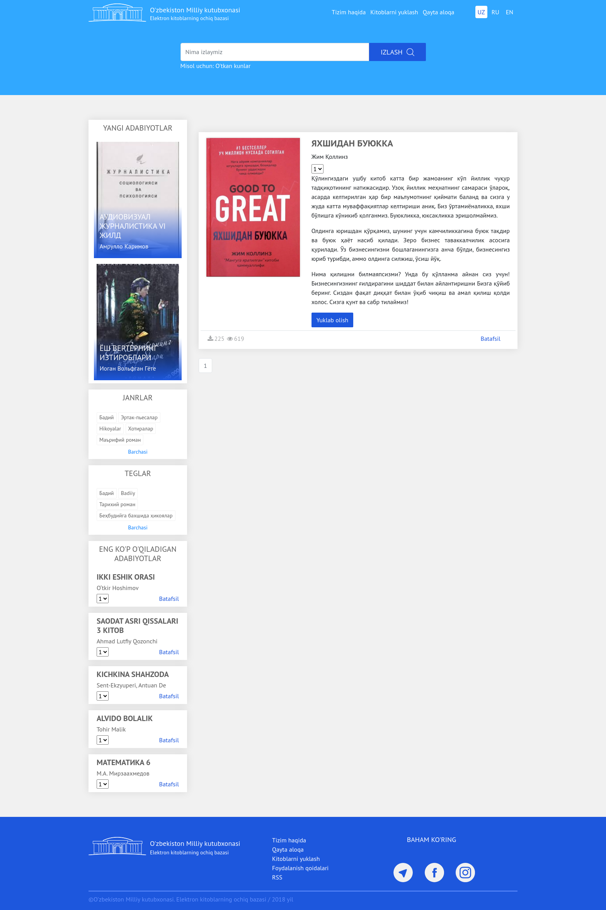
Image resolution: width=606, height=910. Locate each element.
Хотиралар (140, 428)
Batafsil (169, 598)
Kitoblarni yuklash (394, 12)
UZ (481, 12)
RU (495, 12)
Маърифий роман (120, 439)
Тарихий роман (117, 504)
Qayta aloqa (438, 12)
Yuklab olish (333, 320)
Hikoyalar (110, 428)
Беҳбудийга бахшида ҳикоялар (136, 515)
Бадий (106, 417)
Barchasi (137, 451)
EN (509, 12)
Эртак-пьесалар (139, 417)
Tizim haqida (349, 12)
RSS (277, 877)
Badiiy (128, 493)
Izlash (397, 52)
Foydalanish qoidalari (300, 868)
